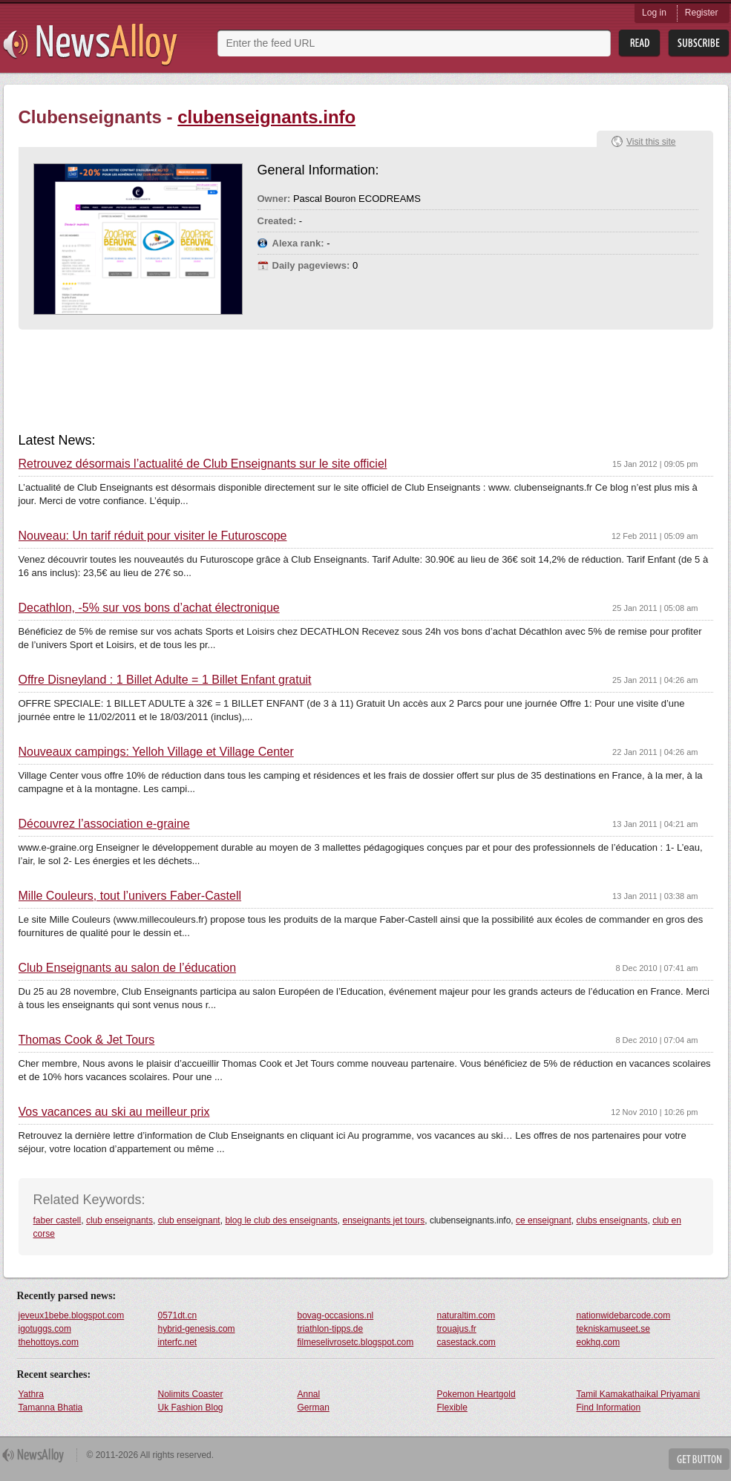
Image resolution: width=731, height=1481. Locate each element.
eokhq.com (598, 1342)
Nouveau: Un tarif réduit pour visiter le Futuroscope (153, 536)
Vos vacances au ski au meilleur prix (114, 1112)
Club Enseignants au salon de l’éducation (128, 968)
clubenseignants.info (266, 117)
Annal (309, 1394)
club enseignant (189, 1220)
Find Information (609, 1407)
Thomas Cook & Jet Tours (87, 1040)
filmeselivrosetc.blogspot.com (356, 1342)
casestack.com (466, 1342)
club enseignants (119, 1220)
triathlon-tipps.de (331, 1329)
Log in (654, 12)
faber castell (57, 1220)
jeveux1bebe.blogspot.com (72, 1315)
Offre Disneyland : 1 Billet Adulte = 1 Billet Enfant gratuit (165, 680)
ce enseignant (543, 1220)
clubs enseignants (611, 1220)
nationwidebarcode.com (624, 1315)
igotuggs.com (45, 1329)
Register (701, 12)
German (314, 1407)
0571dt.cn (177, 1315)
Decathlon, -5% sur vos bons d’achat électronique (149, 608)
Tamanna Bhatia (51, 1407)
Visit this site (650, 142)
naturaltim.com (466, 1315)
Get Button (699, 1459)
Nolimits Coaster (190, 1394)
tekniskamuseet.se (613, 1329)
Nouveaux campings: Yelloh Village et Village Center (156, 752)
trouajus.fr (456, 1329)
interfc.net (177, 1342)
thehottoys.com (49, 1342)
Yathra (31, 1394)
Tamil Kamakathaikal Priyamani (639, 1394)
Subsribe (699, 43)
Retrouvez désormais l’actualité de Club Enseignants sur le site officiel (203, 464)
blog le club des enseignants (281, 1220)
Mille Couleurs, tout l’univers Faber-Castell (130, 896)
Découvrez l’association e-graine (104, 824)
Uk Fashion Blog (190, 1407)
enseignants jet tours (384, 1220)
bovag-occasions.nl (336, 1315)
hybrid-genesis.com (196, 1329)
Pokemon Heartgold (476, 1394)
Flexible (452, 1407)
